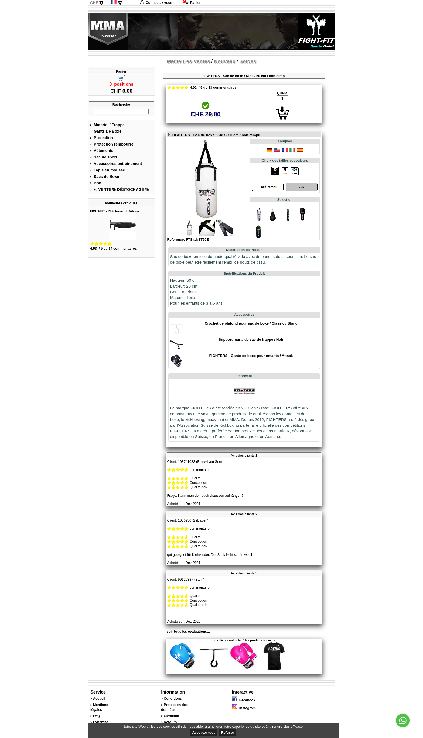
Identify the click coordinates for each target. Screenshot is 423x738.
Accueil (99, 698)
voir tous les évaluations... (188, 631)
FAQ (96, 716)
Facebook (243, 700)
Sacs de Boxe (104, 176)
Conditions (173, 698)
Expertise (101, 722)
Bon (95, 183)
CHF (94, 3)
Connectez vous (156, 3)
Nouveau (225, 61)
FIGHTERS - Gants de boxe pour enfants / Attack (251, 356)
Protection (101, 138)
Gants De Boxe (105, 131)
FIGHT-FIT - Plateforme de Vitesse (115, 211)
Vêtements (101, 151)
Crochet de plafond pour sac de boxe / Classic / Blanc (251, 323)
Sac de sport (103, 157)
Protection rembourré (112, 144)
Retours (170, 722)
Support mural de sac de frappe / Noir (251, 339)
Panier (192, 3)
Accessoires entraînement (116, 163)
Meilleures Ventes (188, 61)
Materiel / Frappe (107, 125)
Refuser (227, 732)
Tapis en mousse (107, 170)
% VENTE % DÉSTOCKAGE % (119, 189)
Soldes (247, 61)
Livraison (171, 716)
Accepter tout (203, 732)
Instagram (244, 708)
